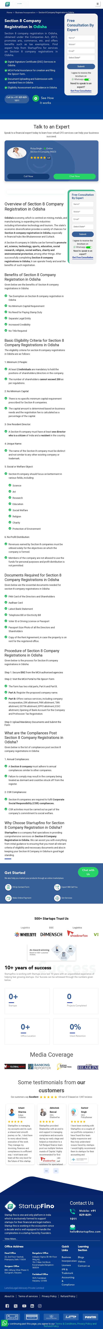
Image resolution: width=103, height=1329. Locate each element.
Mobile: (83, 1214)
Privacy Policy (49, 1296)
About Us (10, 1296)
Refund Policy (68, 1296)
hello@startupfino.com (85, 1231)
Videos (81, 1261)
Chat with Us (88, 872)
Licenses (66, 1265)
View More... (11, 1238)
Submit (81, 66)
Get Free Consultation (81, 91)
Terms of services (28, 1296)
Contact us (84, 1265)
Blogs (81, 1257)
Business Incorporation (25, 13)
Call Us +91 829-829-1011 (16, 99)
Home (9, 13)
